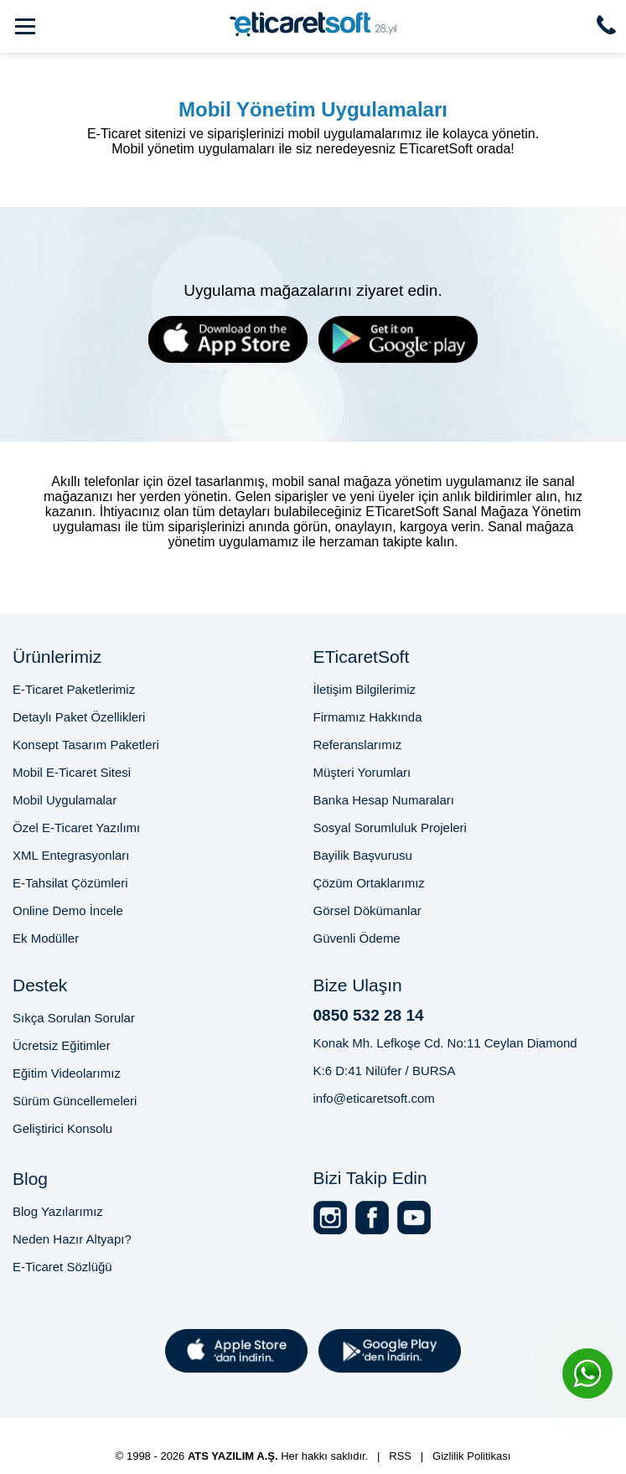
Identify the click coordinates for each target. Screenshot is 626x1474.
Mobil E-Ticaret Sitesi (72, 772)
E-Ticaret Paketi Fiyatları (397, 1425)
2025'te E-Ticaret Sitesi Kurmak (273, 1440)
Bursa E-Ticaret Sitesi (256, 1425)
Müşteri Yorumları (362, 772)
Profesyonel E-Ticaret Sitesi (104, 1425)
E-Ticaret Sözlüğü (62, 1266)
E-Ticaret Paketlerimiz (74, 689)
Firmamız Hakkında (367, 717)
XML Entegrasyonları (71, 855)
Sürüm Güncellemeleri (75, 1101)
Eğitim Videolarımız (67, 1073)
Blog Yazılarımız (58, 1211)
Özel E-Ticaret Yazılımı (76, 827)
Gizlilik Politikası (471, 1456)
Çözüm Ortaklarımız (369, 883)
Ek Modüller (46, 938)
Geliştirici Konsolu (62, 1128)
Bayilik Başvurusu (362, 855)
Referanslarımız (357, 744)
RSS (400, 1456)
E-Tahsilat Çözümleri (70, 883)
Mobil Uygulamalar (64, 800)
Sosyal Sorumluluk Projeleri (390, 827)
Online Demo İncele (68, 910)
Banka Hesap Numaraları (383, 800)
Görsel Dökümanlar (367, 910)
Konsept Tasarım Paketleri (86, 744)
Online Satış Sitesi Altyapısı (451, 1440)
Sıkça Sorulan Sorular (74, 1018)
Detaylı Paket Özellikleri (79, 717)
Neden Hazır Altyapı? (72, 1239)
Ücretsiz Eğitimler (62, 1045)
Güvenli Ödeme (357, 938)
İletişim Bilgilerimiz (364, 689)
